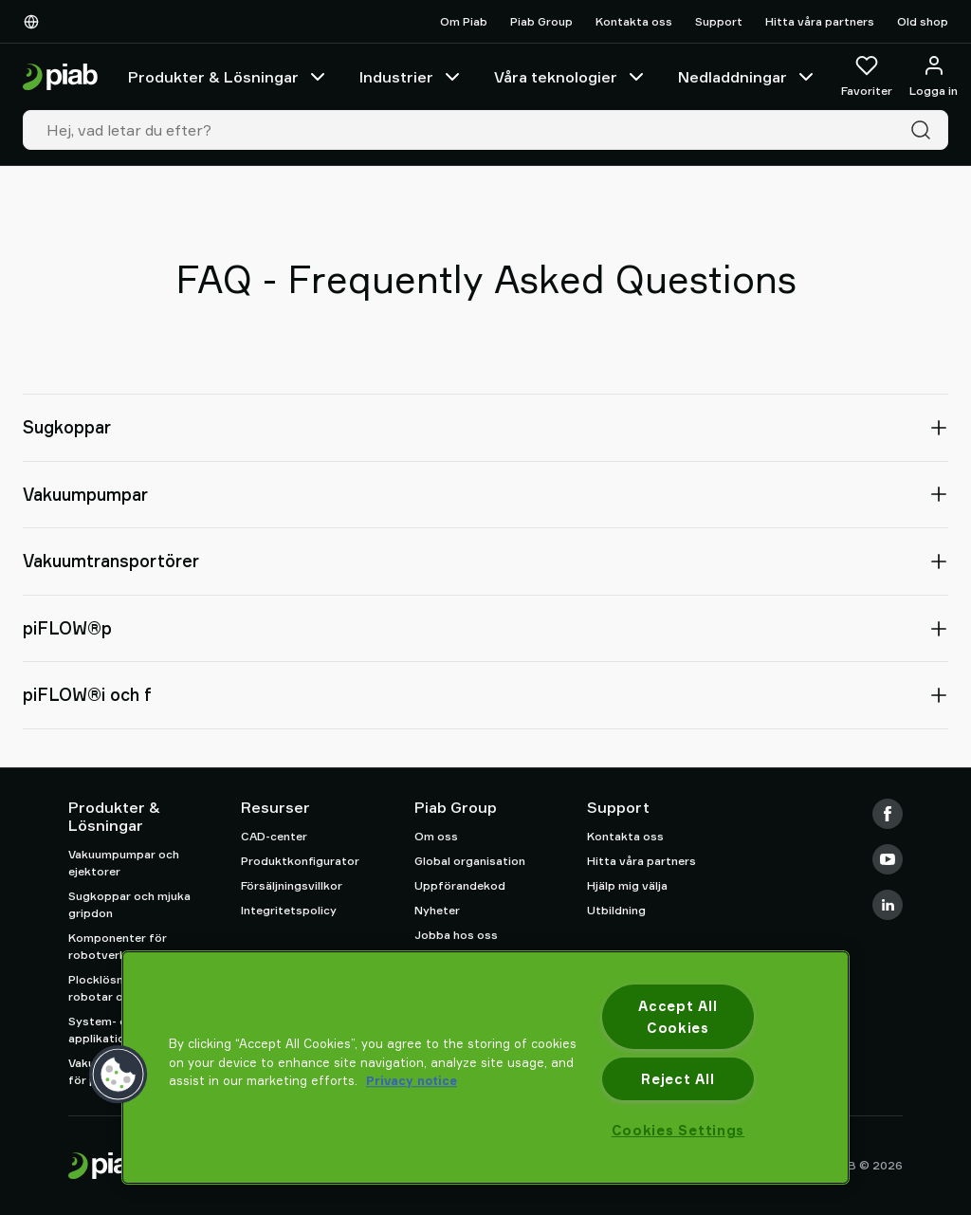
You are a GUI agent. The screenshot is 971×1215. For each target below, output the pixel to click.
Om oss (436, 836)
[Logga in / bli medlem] (933, 77)
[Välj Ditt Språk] (35, 22)
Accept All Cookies (677, 1017)
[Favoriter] (867, 77)
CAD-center (274, 836)
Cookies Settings (678, 1130)
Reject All (677, 1079)
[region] (485, 1067)
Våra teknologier (571, 76)
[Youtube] (887, 859)
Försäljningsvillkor (291, 885)
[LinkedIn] (887, 905)
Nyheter (437, 910)
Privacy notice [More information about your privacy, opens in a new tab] (411, 1080)
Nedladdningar (747, 76)
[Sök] (924, 130)
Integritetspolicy (289, 910)
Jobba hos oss (456, 935)
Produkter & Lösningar (228, 76)
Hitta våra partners (819, 21)
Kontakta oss (633, 21)
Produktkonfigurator (300, 861)
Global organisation (469, 861)
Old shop (922, 21)
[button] (118, 1074)
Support (718, 21)
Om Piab (463, 21)
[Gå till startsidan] (60, 77)
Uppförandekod (459, 885)
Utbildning (616, 910)
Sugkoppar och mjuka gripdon (129, 904)
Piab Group (541, 21)
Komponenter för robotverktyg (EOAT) (128, 946)
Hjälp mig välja (627, 885)
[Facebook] (887, 814)
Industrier (411, 76)
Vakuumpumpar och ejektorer (123, 862)
